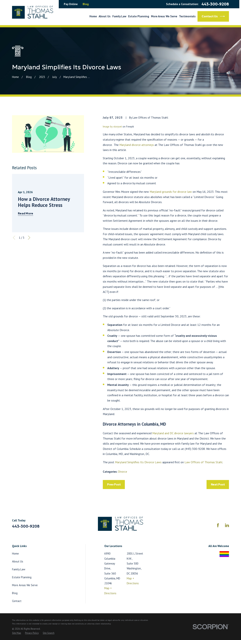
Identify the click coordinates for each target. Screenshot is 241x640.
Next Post (218, 484)
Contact (16, 601)
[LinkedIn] (227, 525)
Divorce (122, 471)
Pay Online (71, 4)
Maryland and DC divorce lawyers (173, 433)
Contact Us (213, 16)
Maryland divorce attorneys (136, 145)
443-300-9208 (215, 4)
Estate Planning (21, 577)
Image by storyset (112, 126)
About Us (17, 561)
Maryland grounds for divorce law (171, 192)
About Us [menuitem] (105, 16)
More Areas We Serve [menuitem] (164, 16)
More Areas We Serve (25, 585)
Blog (86, 4)
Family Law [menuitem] (119, 16)
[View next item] (29, 238)
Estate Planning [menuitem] (138, 16)
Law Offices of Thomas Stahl (203, 462)
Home (15, 553)
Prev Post (114, 484)
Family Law (18, 569)
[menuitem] (16, 633)
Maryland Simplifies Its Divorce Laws (138, 462)
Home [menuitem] (93, 16)
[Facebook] (218, 525)
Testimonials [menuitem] (187, 16)
